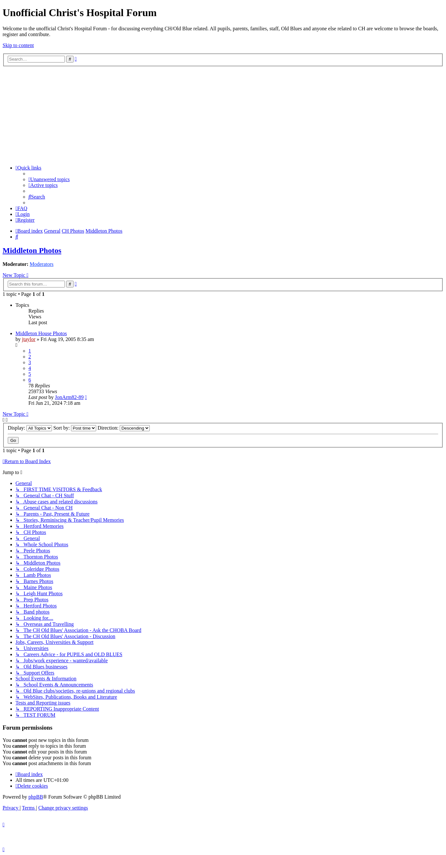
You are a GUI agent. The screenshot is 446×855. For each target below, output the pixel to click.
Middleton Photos (32, 250)
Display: (30, 428)
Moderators (42, 264)
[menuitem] (49, 179)
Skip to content (18, 45)
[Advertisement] (223, 115)
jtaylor (28, 339)
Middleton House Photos (41, 333)
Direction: (123, 428)
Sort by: (74, 428)
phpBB (35, 797)
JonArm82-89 (69, 397)
